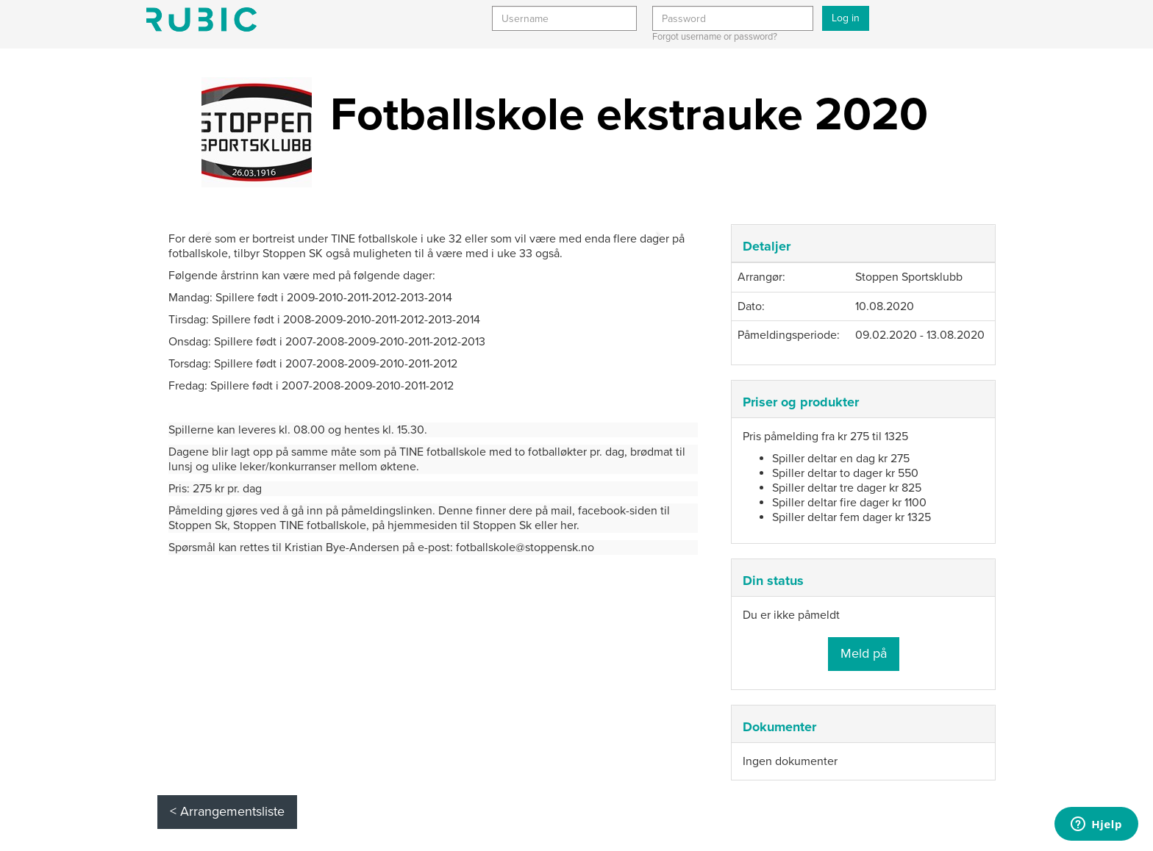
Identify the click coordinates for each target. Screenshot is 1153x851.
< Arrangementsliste (227, 811)
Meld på (863, 653)
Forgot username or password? (714, 37)
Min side (201, 19)
